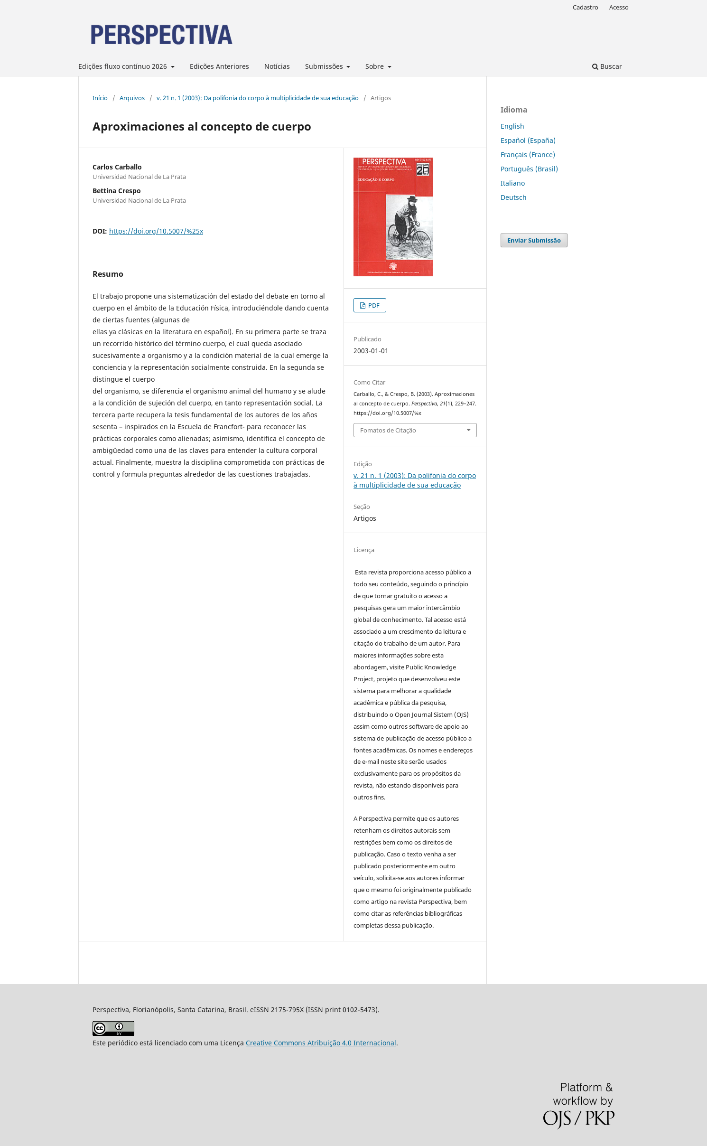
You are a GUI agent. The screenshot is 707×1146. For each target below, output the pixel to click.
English (512, 126)
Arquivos (132, 98)
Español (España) (528, 140)
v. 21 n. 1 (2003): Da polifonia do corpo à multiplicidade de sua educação (258, 98)
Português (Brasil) (529, 168)
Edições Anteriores (219, 66)
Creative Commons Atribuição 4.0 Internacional (321, 1042)
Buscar (607, 66)
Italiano (513, 183)
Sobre (375, 66)
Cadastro (585, 7)
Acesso (619, 7)
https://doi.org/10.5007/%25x (156, 230)
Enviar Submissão (534, 240)
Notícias (277, 66)
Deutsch (514, 197)
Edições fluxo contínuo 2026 (123, 66)
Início (100, 98)
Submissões (325, 66)
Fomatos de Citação (388, 430)
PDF (373, 305)
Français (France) (528, 154)
